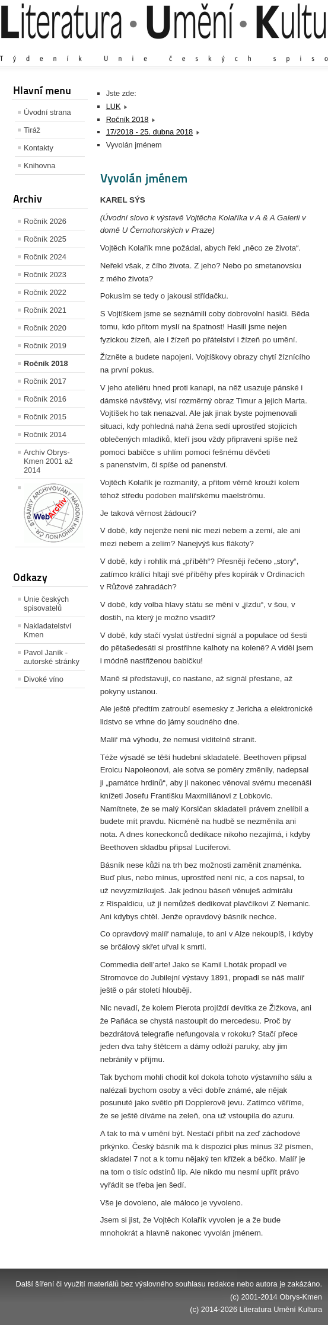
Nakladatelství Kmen (47, 630)
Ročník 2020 (45, 327)
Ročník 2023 (45, 274)
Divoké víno (43, 679)
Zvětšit (218, 47)
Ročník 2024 (45, 256)
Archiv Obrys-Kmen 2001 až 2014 (48, 461)
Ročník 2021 (45, 310)
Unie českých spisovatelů (46, 603)
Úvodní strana (47, 112)
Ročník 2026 (45, 221)
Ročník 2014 (45, 434)
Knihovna (39, 165)
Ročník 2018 (46, 363)
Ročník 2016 (45, 398)
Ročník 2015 (45, 416)
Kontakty (38, 147)
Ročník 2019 (45, 345)
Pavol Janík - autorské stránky (51, 657)
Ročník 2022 (45, 292)
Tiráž (32, 130)
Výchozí (251, 47)
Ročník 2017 (45, 381)
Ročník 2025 (45, 239)
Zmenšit (286, 47)
